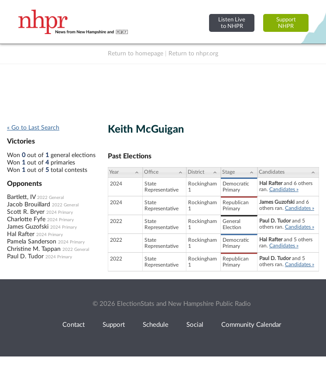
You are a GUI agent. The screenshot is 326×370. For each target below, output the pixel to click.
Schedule (155, 325)
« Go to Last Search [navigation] (33, 128)
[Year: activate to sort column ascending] (125, 172)
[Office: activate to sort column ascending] (164, 172)
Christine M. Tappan (34, 249)
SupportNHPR (286, 23)
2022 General (50, 197)
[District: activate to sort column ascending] (203, 172)
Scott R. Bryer (26, 212)
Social (194, 325)
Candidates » (284, 189)
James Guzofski (27, 227)
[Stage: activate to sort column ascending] (239, 172)
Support (114, 325)
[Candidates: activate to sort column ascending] (288, 172)
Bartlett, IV (21, 197)
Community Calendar (251, 325)
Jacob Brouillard (28, 205)
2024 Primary (59, 212)
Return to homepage (135, 54)
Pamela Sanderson (31, 242)
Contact (73, 325)
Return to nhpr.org (193, 54)
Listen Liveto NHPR (231, 23)
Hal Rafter (20, 234)
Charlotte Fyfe (26, 219)
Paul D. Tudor (25, 257)
